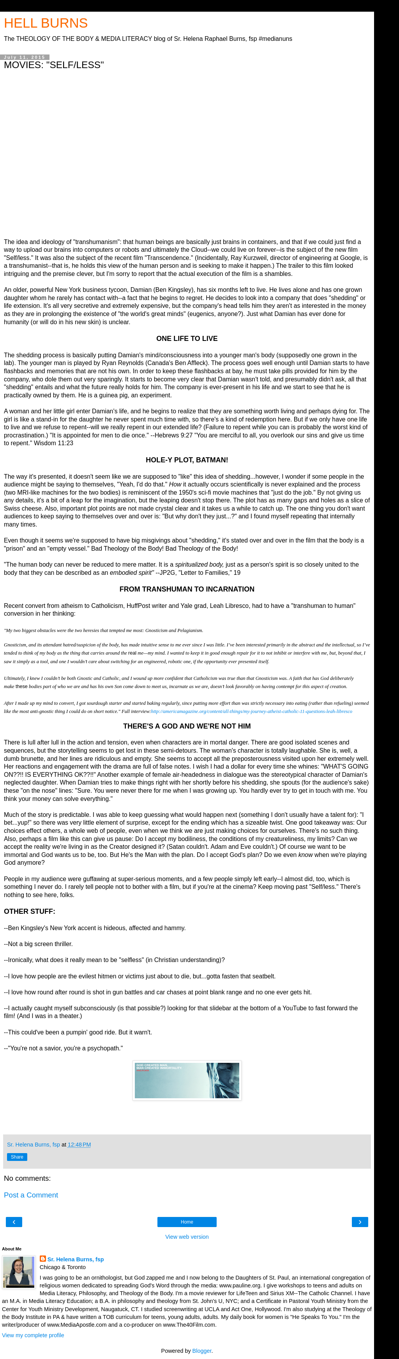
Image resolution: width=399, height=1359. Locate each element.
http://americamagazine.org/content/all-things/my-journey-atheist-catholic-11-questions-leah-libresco (252, 711)
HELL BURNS (46, 23)
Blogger (202, 1351)
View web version (187, 1237)
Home (187, 1222)
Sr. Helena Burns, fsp (76, 1259)
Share (17, 1157)
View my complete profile (33, 1335)
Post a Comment (31, 1195)
